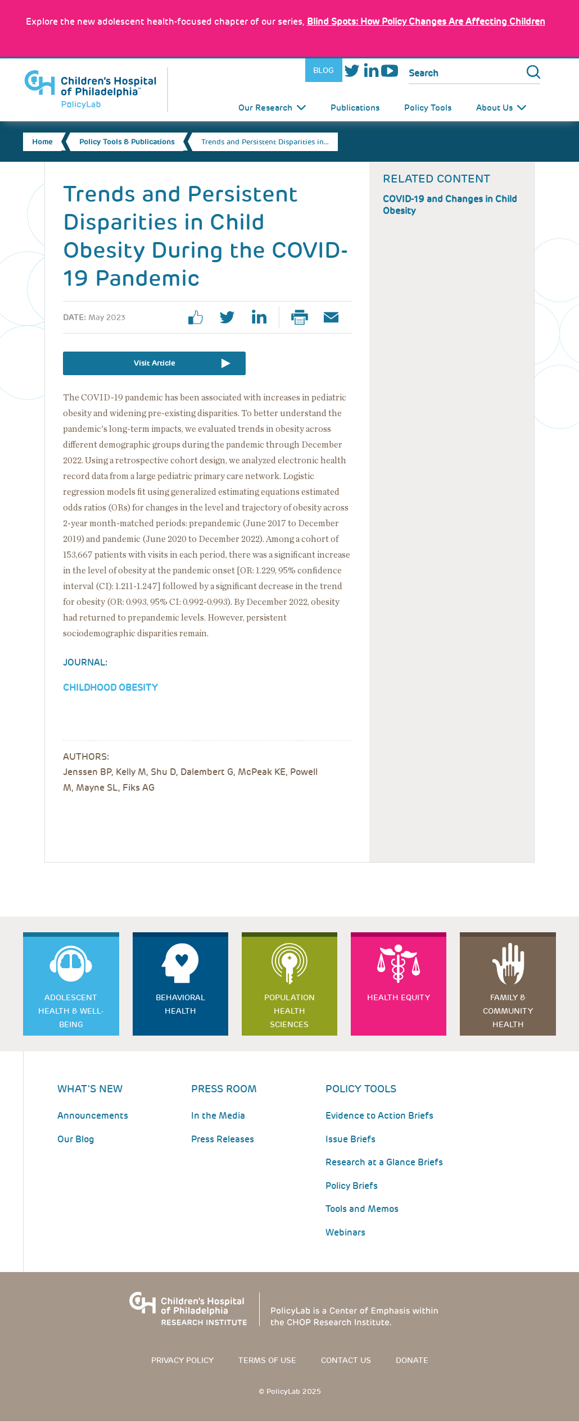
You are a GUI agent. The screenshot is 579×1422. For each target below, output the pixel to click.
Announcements (92, 1116)
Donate (412, 1360)
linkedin (263, 317)
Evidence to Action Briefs (379, 1116)
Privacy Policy (182, 1360)
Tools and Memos (362, 1209)
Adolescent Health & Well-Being (71, 1010)
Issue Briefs (350, 1139)
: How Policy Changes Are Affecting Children (426, 22)
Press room (224, 1088)
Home (42, 142)
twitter (231, 317)
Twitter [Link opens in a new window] (351, 70)
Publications (355, 107)
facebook (200, 317)
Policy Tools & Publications (126, 142)
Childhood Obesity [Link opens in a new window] (110, 688)
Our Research (265, 107)
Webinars (345, 1232)
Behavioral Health (180, 1004)
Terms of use (267, 1360)
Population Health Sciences (289, 1010)
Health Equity (398, 997)
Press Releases (222, 1139)
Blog (323, 70)
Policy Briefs (351, 1186)
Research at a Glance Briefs (384, 1162)
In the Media (218, 1116)
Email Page (335, 317)
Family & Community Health (508, 1010)
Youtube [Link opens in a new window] (389, 70)
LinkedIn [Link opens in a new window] (370, 70)
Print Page (304, 317)
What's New (90, 1088)
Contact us (346, 1360)
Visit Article (154, 363)
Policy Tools (427, 107)
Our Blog (75, 1139)
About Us (494, 107)
